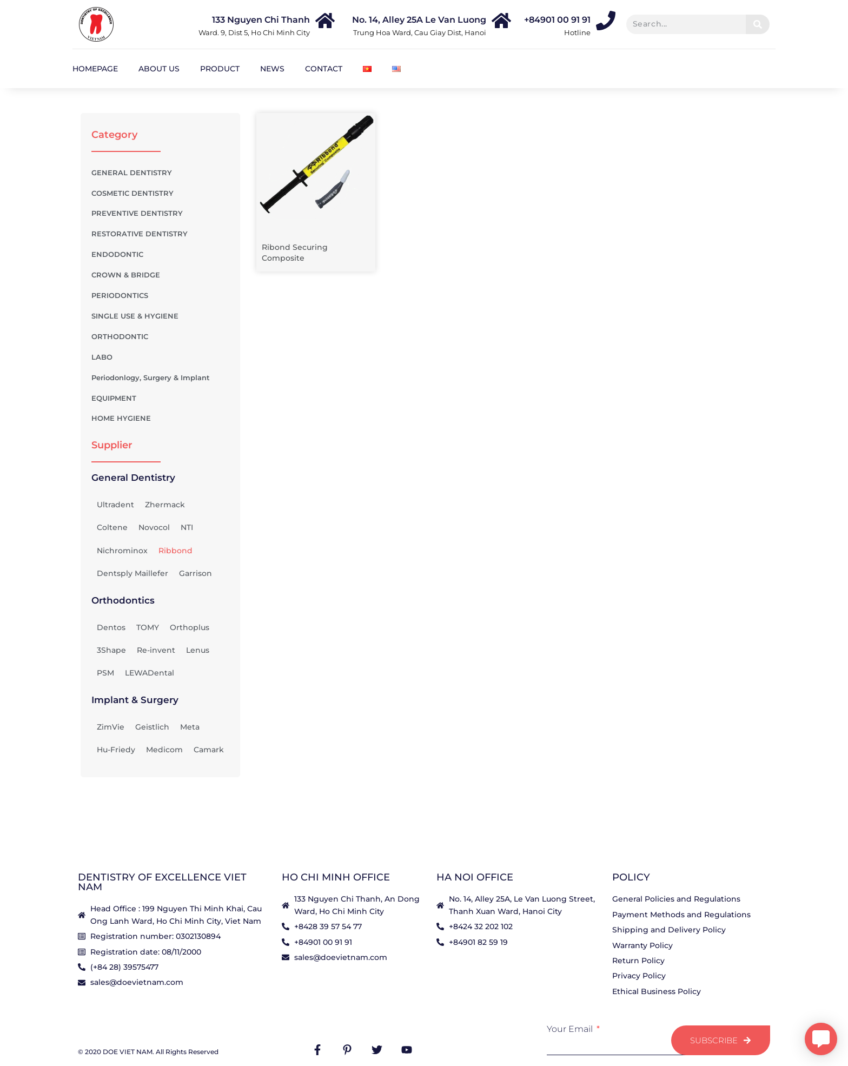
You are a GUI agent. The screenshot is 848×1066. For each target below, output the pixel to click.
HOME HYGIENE (121, 418)
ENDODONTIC (160, 255)
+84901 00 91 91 (557, 20)
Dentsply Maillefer (132, 573)
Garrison (195, 573)
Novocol (154, 527)
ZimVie (110, 727)
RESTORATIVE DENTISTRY (160, 234)
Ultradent (115, 504)
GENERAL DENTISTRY (131, 173)
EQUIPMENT (160, 399)
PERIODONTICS (160, 296)
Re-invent (156, 650)
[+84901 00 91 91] (605, 20)
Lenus (197, 650)
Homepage (95, 69)
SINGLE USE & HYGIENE (160, 316)
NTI (187, 527)
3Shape (111, 650)
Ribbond (175, 550)
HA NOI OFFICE (474, 877)
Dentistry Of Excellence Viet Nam (162, 882)
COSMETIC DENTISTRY (160, 193)
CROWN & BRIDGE (160, 275)
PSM (105, 673)
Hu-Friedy (116, 749)
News (272, 69)
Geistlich (152, 727)
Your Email (571, 1029)
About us (159, 69)
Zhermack (165, 504)
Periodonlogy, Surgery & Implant (160, 378)
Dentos (111, 627)
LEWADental (149, 673)
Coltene (112, 527)
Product (220, 69)
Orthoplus (189, 627)
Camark (209, 749)
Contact (323, 69)
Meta (190, 727)
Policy (631, 877)
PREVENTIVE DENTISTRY (160, 214)
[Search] (757, 24)
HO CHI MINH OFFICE (336, 877)
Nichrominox (122, 550)
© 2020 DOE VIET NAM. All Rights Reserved (148, 1052)
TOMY (147, 627)
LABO (160, 357)
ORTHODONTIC (160, 337)
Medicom (164, 749)
